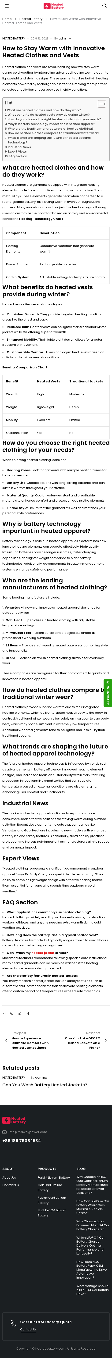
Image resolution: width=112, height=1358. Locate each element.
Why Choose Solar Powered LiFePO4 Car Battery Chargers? (92, 1225)
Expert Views (17, 151)
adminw (65, 38)
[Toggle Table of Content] (99, 104)
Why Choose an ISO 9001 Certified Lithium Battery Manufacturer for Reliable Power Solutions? (92, 1185)
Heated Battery (30, 19)
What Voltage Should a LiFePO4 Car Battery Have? (92, 1290)
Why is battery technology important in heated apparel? (51, 124)
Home (7, 19)
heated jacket (42, 953)
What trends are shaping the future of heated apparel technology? (49, 140)
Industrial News (19, 147)
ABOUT (8, 1168)
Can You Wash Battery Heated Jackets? (44, 1085)
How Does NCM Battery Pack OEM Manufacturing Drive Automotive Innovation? (91, 1270)
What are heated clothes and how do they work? (44, 110)
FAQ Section (18, 156)
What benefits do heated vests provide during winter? (49, 115)
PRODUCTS (47, 1168)
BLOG (81, 1168)
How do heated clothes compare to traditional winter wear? (54, 133)
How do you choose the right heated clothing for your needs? (54, 119)
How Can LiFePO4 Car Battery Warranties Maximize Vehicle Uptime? (92, 1207)
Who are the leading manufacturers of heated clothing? (50, 129)
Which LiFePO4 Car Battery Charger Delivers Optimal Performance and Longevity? (90, 1245)
